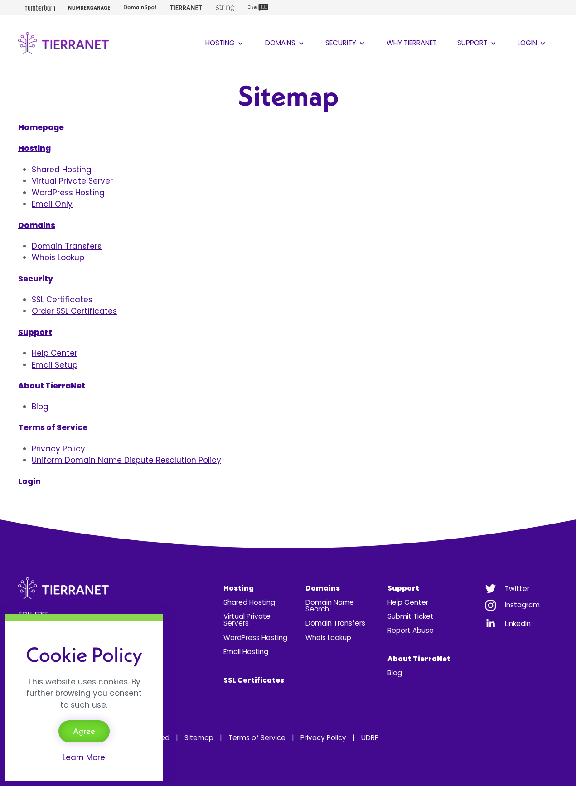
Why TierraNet (412, 43)
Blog (40, 406)
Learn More (84, 757)
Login (532, 43)
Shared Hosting (62, 169)
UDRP (370, 737)
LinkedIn (518, 623)
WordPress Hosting (68, 192)
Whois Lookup (58, 257)
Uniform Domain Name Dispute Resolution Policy (126, 460)
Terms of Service (257, 737)
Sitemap (198, 737)
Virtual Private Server (72, 180)
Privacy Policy (58, 448)
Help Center (54, 353)
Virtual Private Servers (247, 619)
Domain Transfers (67, 246)
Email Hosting (245, 651)
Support (477, 43)
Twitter (517, 588)
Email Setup (54, 364)
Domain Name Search (329, 605)
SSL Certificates (62, 299)
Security (345, 43)
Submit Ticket (410, 616)
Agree (84, 731)
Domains (285, 43)
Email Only (52, 204)
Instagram (522, 605)
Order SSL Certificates (74, 311)
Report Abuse (410, 630)
